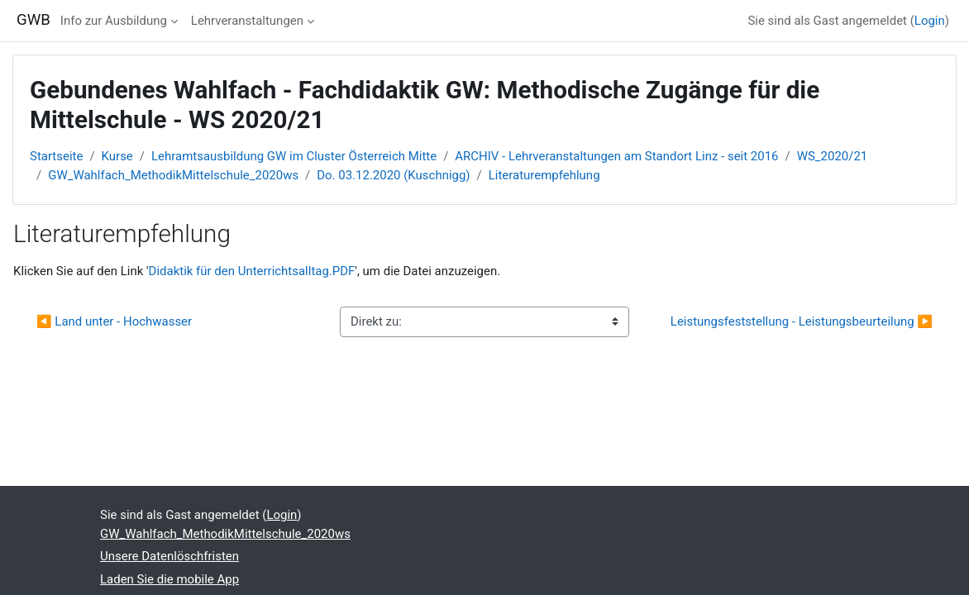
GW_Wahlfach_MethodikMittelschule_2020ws (173, 175)
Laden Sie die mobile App (169, 579)
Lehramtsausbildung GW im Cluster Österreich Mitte (294, 156)
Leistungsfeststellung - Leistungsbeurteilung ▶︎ (802, 321)
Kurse (117, 156)
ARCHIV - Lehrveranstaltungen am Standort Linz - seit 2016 (616, 156)
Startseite (56, 156)
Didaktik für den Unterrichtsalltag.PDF (252, 271)
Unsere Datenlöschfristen (169, 556)
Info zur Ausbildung (113, 20)
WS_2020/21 (832, 156)
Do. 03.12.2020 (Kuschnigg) (393, 175)
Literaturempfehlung (544, 175)
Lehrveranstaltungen (247, 20)
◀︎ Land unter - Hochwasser (114, 321)
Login (929, 20)
